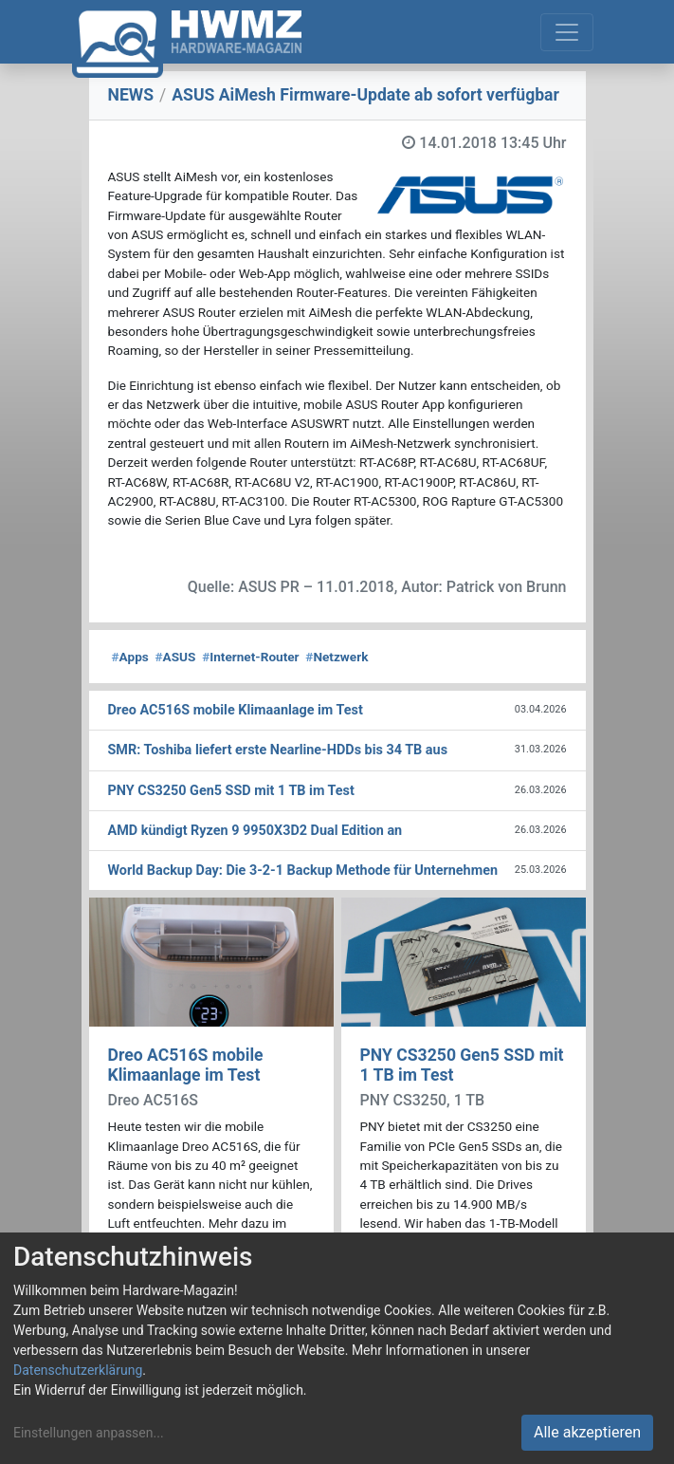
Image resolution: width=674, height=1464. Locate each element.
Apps (130, 656)
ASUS (175, 656)
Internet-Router (250, 656)
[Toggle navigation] (566, 32)
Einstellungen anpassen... (88, 1432)
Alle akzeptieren (587, 1432)
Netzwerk (336, 656)
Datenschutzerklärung (77, 1370)
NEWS (131, 94)
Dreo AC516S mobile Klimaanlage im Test (186, 1065)
